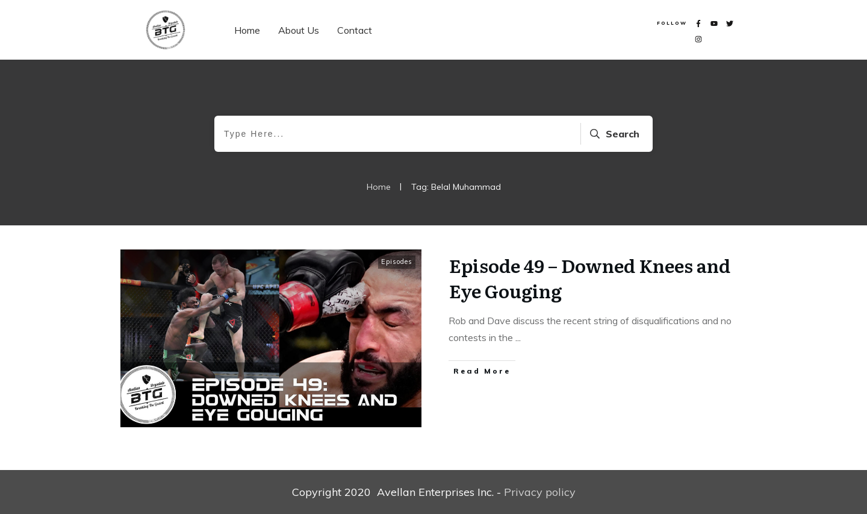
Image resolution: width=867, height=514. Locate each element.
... (518, 337)
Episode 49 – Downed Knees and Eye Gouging (589, 278)
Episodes (396, 261)
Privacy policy (540, 492)
